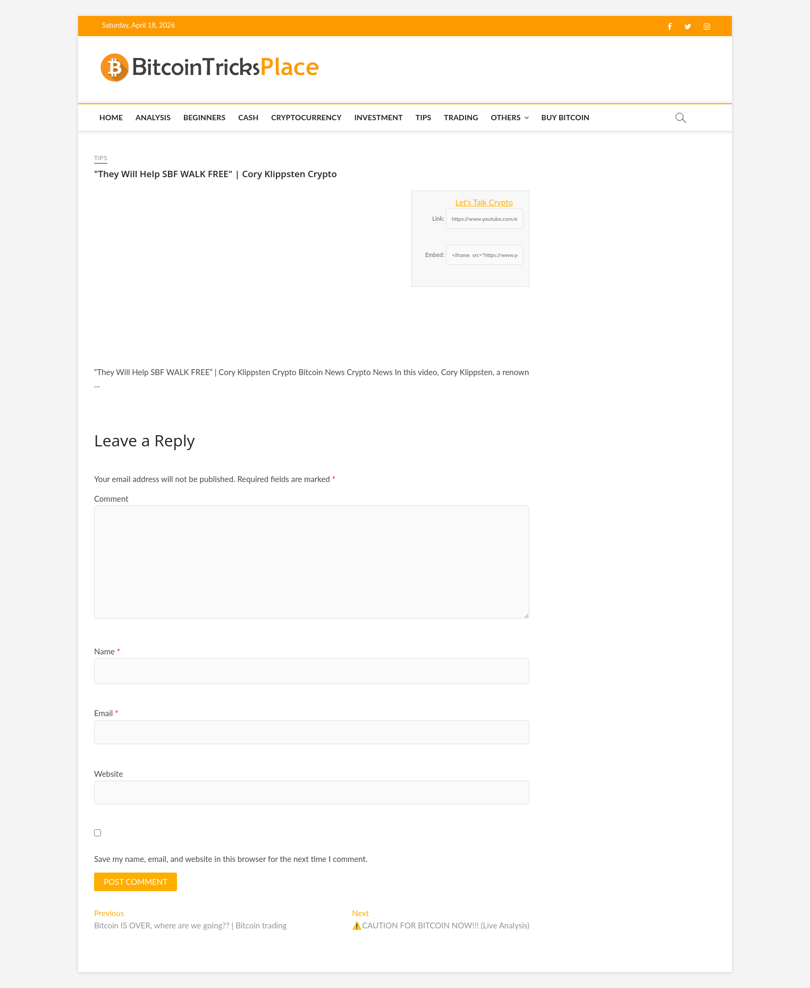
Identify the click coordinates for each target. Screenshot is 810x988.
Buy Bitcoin (565, 117)
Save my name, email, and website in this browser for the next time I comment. (230, 859)
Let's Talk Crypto (484, 202)
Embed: (434, 254)
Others (505, 117)
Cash (248, 117)
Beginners (204, 117)
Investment (379, 117)
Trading (461, 117)
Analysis (153, 117)
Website (108, 773)
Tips (424, 117)
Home (111, 117)
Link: (438, 218)
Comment (111, 498)
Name (107, 651)
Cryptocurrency (306, 117)
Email (106, 713)
